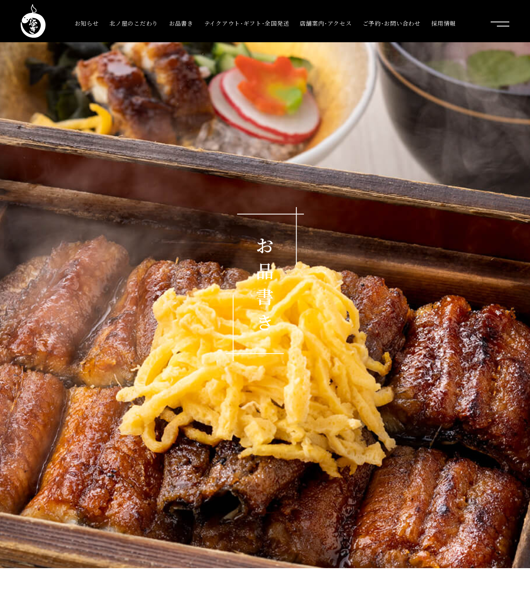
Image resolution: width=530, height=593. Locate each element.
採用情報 (443, 23)
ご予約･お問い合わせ (392, 23)
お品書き (181, 23)
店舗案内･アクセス (326, 23)
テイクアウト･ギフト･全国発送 (246, 23)
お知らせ (87, 23)
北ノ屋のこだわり (133, 23)
